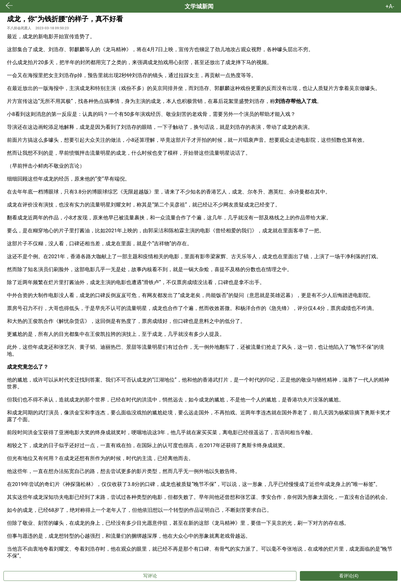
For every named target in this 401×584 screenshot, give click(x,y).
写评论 (150, 575)
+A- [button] (389, 6)
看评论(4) (349, 575)
